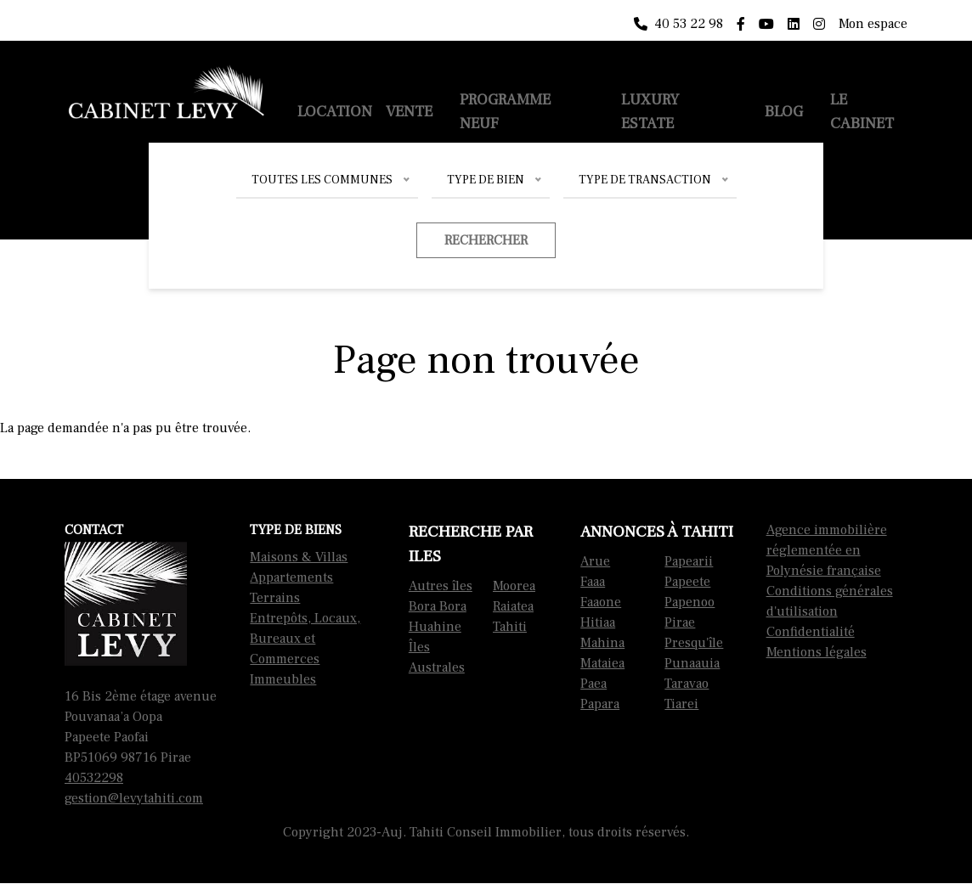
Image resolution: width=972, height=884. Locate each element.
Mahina (602, 642)
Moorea (514, 585)
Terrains (275, 597)
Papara (599, 703)
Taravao (686, 683)
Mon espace (873, 23)
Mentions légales (816, 652)
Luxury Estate (650, 111)
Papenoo (689, 602)
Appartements (291, 577)
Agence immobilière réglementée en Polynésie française (826, 550)
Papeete (687, 581)
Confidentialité (810, 631)
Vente (409, 111)
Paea (593, 683)
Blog (784, 111)
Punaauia (692, 663)
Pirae (679, 622)
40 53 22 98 (678, 23)
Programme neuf (505, 111)
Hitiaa (597, 622)
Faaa (592, 581)
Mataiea (602, 663)
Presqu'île (693, 642)
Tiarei (681, 703)
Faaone (600, 602)
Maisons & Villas (299, 557)
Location (334, 111)
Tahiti (510, 626)
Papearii (688, 561)
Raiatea (513, 606)
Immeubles (283, 679)
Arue (595, 561)
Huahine (435, 626)
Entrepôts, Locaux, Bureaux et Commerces (305, 638)
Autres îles (440, 585)
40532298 (94, 777)
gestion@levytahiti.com (134, 798)
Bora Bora (437, 606)
